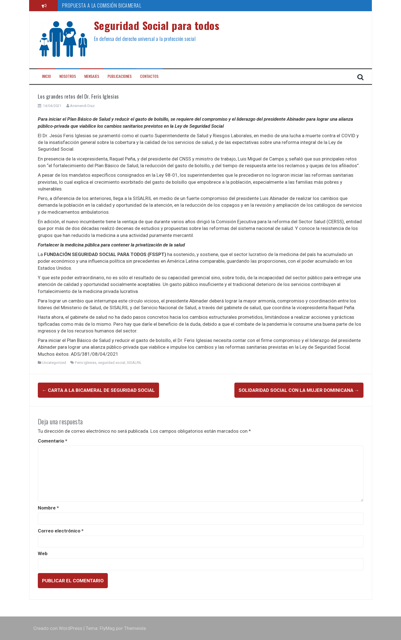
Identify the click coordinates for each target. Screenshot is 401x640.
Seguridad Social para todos (157, 25)
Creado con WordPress (57, 628)
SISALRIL (134, 362)
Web (43, 553)
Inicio (46, 76)
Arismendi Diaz (82, 106)
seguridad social (111, 362)
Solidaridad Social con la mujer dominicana (299, 390)
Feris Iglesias (85, 362)
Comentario (52, 441)
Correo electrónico (60, 531)
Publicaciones (120, 76)
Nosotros (67, 76)
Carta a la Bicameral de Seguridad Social (98, 390)
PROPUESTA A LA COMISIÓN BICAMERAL (101, 5)
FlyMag (107, 628)
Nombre (48, 508)
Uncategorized (54, 362)
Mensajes (91, 76)
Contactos (149, 76)
